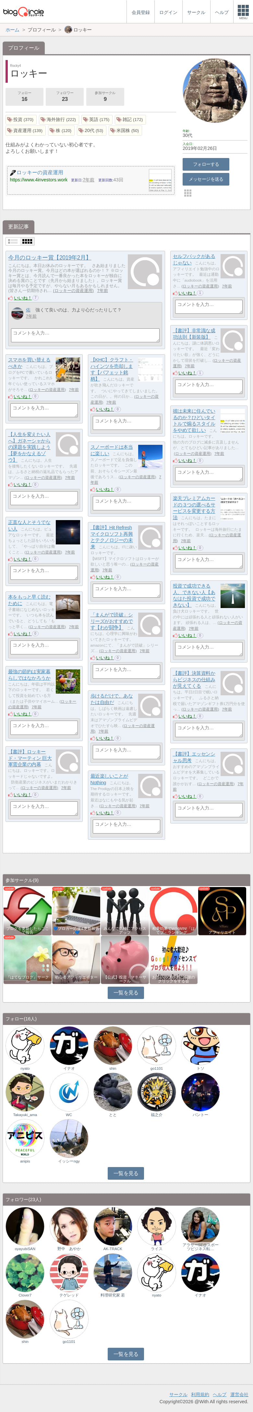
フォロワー (65, 97)
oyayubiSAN (25, 1249)
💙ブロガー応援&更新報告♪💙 (76, 930)
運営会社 (239, 1394)
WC (69, 1115)
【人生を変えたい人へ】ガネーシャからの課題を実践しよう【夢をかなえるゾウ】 (29, 447)
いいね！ (23, 297)
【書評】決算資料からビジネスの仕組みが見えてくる (194, 679)
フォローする (206, 164)
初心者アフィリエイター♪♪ (76, 979)
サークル (178, 1394)
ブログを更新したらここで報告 (27, 930)
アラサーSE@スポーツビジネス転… (201, 1247)
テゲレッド (69, 1295)
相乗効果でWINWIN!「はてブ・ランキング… (173, 930)
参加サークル (105, 97)
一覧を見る (126, 992)
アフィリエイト (222, 932)
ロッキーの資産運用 (73, 290)
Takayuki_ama (25, 1115)
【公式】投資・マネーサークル (124, 979)
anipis (25, 1161)
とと (113, 1115)
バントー (200, 1115)
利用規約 (200, 1394)
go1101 (157, 1068)
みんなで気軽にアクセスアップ (124, 930)
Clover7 (25, 1295)
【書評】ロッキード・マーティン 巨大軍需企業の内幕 (30, 758)
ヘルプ (219, 1394)
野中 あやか (69, 1249)
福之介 (157, 1115)
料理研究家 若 (113, 1295)
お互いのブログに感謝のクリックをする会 (173, 979)
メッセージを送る (206, 179)
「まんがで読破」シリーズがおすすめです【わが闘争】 (111, 621)
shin (112, 1068)
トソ (200, 1068)
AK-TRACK (112, 1249)
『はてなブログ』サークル (27, 979)
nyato (25, 1068)
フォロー (24, 97)
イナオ (69, 1068)
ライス (157, 1249)
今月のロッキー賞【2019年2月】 (49, 257)
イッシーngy (69, 1161)
